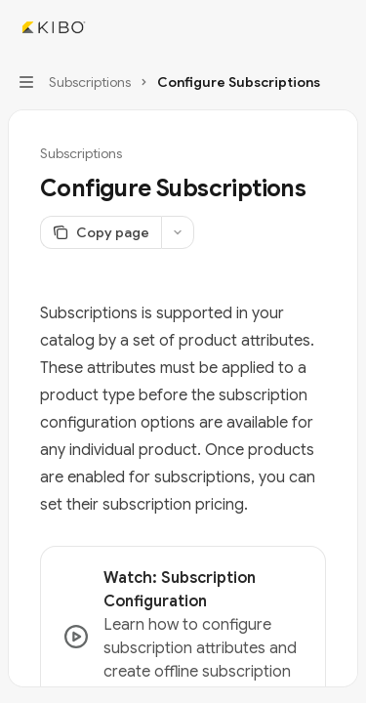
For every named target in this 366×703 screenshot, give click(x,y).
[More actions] (340, 27)
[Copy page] (100, 232)
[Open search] (303, 27)
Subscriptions (81, 153)
